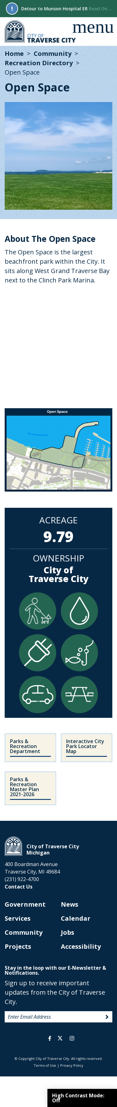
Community (52, 53)
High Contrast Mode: (78, 1098)
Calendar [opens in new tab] (75, 918)
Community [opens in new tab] (23, 932)
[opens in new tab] (86, 747)
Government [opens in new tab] (25, 904)
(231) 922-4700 (22, 879)
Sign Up (107, 1017)
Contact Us (18, 886)
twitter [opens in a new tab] (60, 1038)
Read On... (100, 9)
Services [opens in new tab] (18, 918)
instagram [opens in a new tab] (72, 1038)
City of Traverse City (41, 31)
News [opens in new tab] (69, 904)
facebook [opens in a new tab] (49, 1038)
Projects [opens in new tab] (18, 946)
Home (14, 53)
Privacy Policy (71, 1065)
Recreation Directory (39, 63)
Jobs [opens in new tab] (67, 932)
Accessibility (81, 946)
